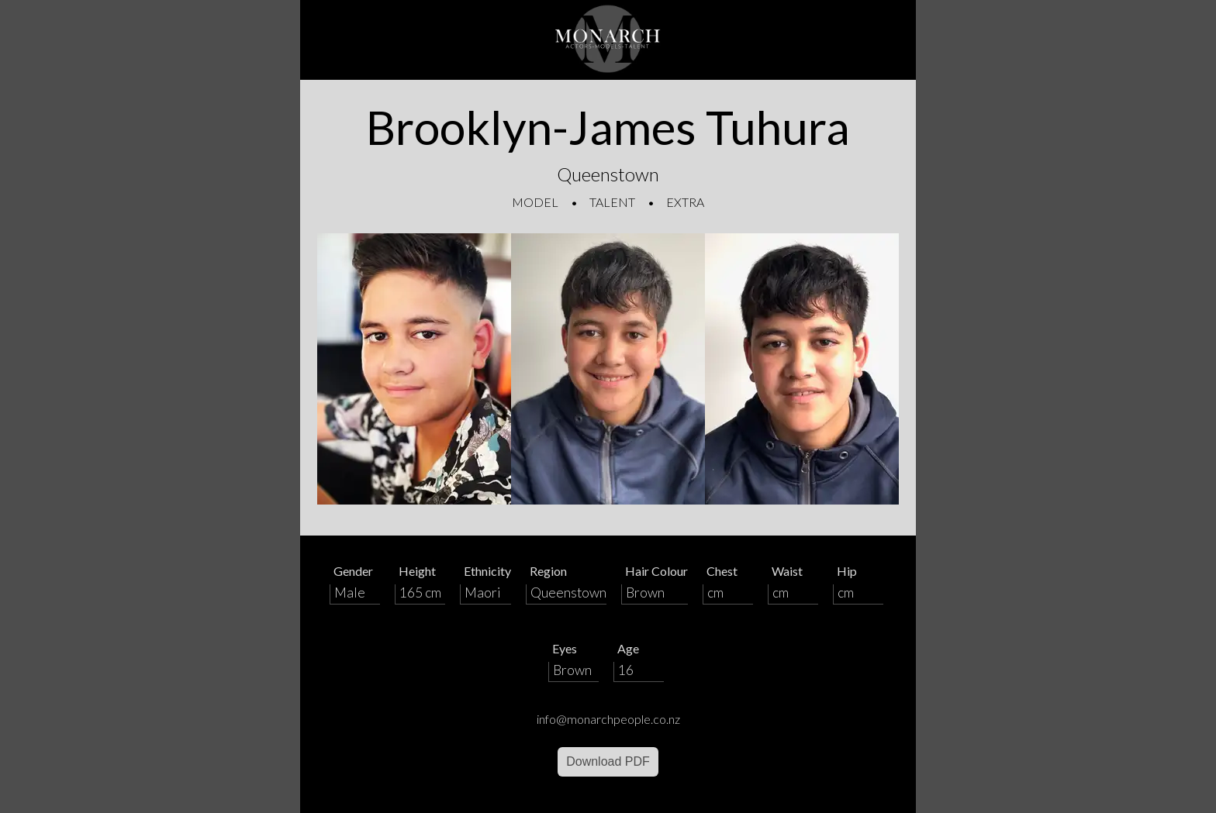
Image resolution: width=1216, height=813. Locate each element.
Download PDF (608, 761)
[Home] (608, 40)
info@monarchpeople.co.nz (608, 718)
